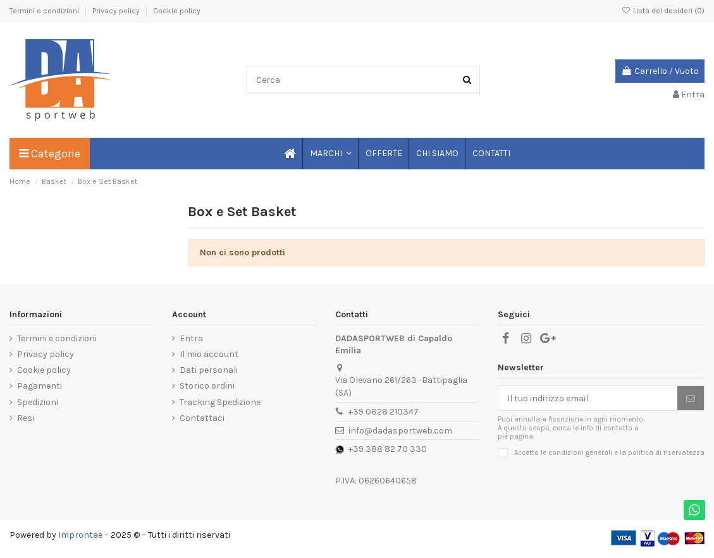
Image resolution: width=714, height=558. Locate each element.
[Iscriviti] (690, 398)
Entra (191, 338)
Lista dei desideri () (663, 10)
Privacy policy (117, 10)
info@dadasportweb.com (400, 430)
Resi (25, 418)
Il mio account (209, 354)
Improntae (80, 535)
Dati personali (209, 370)
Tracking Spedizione (220, 402)
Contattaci (202, 418)
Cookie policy (176, 10)
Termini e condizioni (45, 10)
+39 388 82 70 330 (387, 449)
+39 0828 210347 (383, 411)
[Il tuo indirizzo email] (587, 398)
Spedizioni (37, 402)
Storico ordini (207, 385)
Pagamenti (39, 385)
